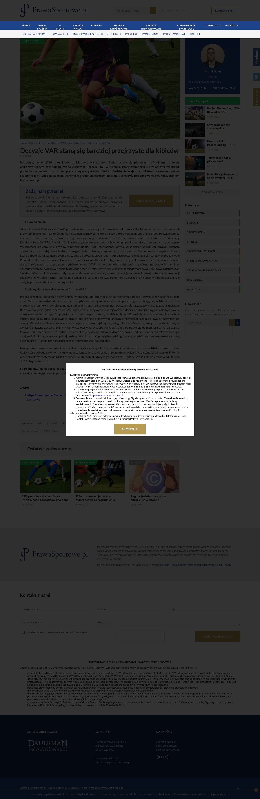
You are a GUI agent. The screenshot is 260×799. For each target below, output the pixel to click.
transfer (195, 34)
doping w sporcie (34, 34)
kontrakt (114, 34)
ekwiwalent (59, 34)
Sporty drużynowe (119, 27)
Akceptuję (130, 429)
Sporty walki (78, 27)
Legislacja (213, 25)
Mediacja (231, 25)
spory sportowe (174, 34)
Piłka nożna (42, 27)
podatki (131, 34)
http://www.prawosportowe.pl (106, 395)
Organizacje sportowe (186, 27)
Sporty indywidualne (151, 27)
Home (26, 25)
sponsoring (149, 34)
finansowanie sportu (87, 34)
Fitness (96, 25)
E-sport (59, 27)
